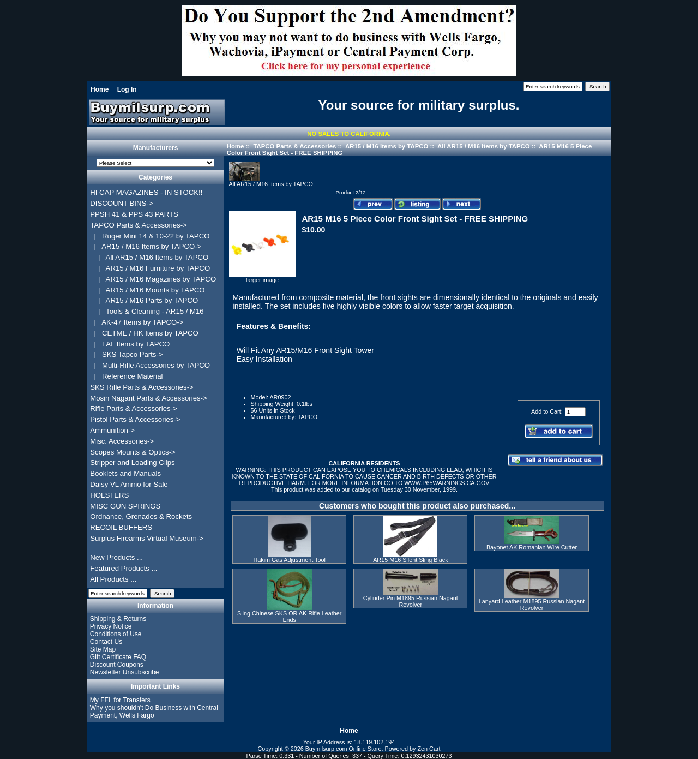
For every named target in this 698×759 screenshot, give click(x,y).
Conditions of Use (116, 634)
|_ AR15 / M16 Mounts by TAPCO (147, 290)
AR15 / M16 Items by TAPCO (386, 146)
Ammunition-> (112, 430)
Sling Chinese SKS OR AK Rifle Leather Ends (289, 616)
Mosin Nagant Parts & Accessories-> (148, 398)
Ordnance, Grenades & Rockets (141, 516)
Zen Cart (429, 748)
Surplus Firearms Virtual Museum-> (146, 538)
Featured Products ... (123, 568)
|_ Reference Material (126, 376)
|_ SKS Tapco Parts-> (126, 354)
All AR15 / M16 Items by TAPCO (483, 146)
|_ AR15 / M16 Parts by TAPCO (144, 300)
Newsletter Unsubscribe (124, 672)
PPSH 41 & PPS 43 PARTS (134, 214)
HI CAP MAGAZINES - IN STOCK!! (146, 192)
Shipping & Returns (118, 619)
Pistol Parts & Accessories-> (135, 419)
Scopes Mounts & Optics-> (133, 452)
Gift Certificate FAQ (118, 657)
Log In (127, 89)
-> (138, 225)
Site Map (103, 649)
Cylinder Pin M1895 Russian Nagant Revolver (410, 601)
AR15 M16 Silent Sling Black (410, 560)
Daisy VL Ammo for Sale (128, 484)
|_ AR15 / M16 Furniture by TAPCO (150, 268)
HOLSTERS (109, 495)
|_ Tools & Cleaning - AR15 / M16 (146, 311)
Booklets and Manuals (125, 473)
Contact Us (106, 642)
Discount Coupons (116, 664)
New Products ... (116, 557)
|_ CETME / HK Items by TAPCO (144, 333)
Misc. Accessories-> (122, 441)
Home (100, 89)
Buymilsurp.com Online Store (343, 748)
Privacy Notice (111, 626)
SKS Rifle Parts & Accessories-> (141, 387)
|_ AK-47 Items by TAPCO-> (136, 322)
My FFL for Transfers (120, 700)
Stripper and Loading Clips (132, 462)
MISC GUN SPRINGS (125, 506)
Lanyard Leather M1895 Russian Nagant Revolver (532, 604)
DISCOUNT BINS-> (121, 203)
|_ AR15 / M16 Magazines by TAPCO (153, 279)
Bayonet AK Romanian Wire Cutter (531, 547)
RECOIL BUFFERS (121, 527)
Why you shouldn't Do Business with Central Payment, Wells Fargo (154, 711)
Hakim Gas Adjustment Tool (289, 560)
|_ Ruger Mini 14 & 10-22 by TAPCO (149, 236)
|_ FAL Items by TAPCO (130, 344)
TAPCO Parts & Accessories (294, 146)
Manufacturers (155, 148)
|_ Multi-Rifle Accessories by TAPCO (150, 365)
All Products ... (113, 579)
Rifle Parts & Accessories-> (133, 408)
